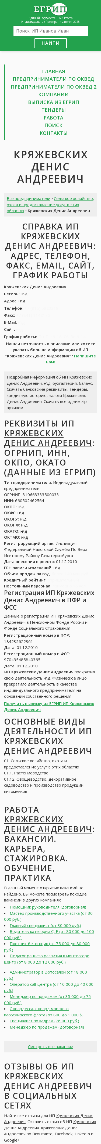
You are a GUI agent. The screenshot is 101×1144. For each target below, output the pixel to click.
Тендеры (53, 109)
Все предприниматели (28, 198)
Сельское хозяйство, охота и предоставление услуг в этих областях (50, 204)
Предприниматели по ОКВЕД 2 (53, 86)
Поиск (53, 125)
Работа (53, 117)
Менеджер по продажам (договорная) (47, 1027)
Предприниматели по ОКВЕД (53, 79)
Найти (50, 43)
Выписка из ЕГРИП (53, 102)
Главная (53, 71)
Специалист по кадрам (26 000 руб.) (44, 1020)
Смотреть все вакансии (50, 1046)
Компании (53, 94)
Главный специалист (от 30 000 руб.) (45, 925)
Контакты (54, 133)
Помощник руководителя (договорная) (48, 907)
